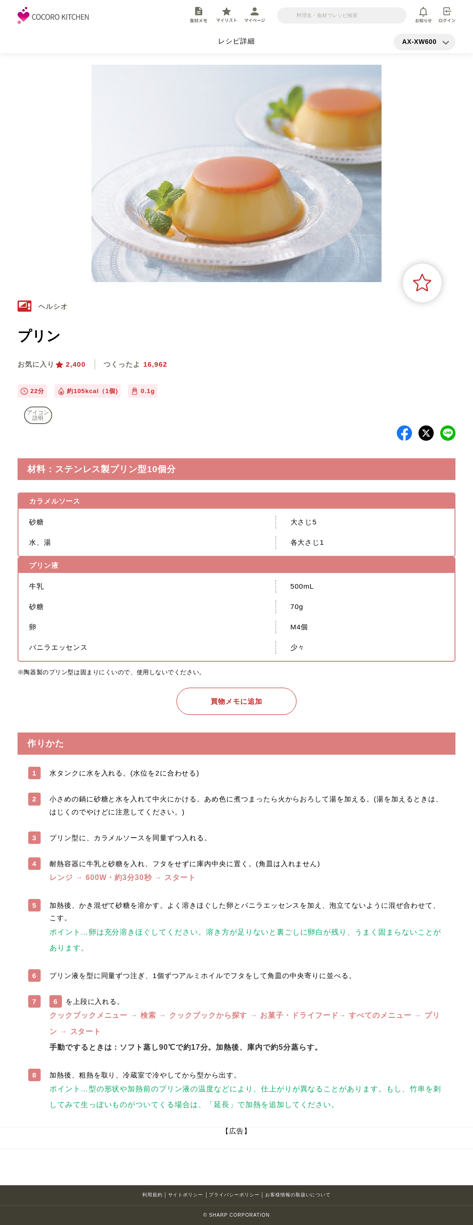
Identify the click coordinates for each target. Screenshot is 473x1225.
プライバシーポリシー (234, 1194)
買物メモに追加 (236, 701)
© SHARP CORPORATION (236, 1215)
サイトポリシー (186, 1194)
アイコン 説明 (38, 415)
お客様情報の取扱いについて (298, 1194)
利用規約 (152, 1194)
